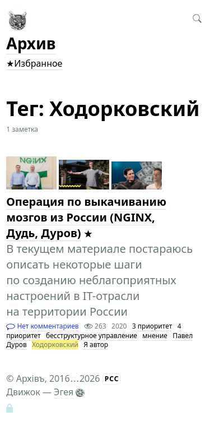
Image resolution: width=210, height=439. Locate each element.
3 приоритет (152, 326)
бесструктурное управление (91, 335)
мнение (154, 335)
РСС (112, 378)
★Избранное (34, 63)
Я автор (95, 344)
